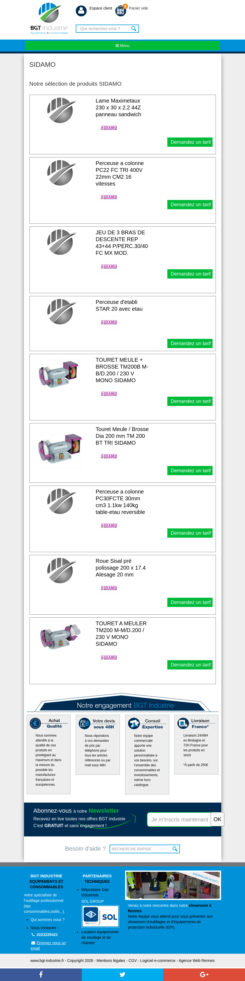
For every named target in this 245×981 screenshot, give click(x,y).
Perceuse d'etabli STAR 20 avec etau (119, 305)
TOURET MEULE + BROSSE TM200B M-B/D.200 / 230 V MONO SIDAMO (122, 370)
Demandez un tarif (190, 142)
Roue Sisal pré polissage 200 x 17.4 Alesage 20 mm (121, 568)
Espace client (94, 8)
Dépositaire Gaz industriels (100, 907)
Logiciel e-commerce (158, 960)
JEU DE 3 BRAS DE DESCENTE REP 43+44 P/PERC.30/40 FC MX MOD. (122, 242)
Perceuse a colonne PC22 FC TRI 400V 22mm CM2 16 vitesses (120, 173)
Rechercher (134, 29)
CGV (133, 960)
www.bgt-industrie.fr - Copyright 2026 (62, 960)
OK (175, 849)
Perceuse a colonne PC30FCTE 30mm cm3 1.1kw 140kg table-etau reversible (120, 502)
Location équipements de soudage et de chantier (100, 937)
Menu (122, 45)
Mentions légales (110, 960)
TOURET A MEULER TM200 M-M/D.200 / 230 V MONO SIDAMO (121, 633)
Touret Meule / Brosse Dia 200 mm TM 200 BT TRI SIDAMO (122, 436)
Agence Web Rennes (196, 960)
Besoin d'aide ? (85, 848)
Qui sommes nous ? (48, 919)
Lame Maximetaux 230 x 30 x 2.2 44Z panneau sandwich (118, 107)
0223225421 (44, 934)
